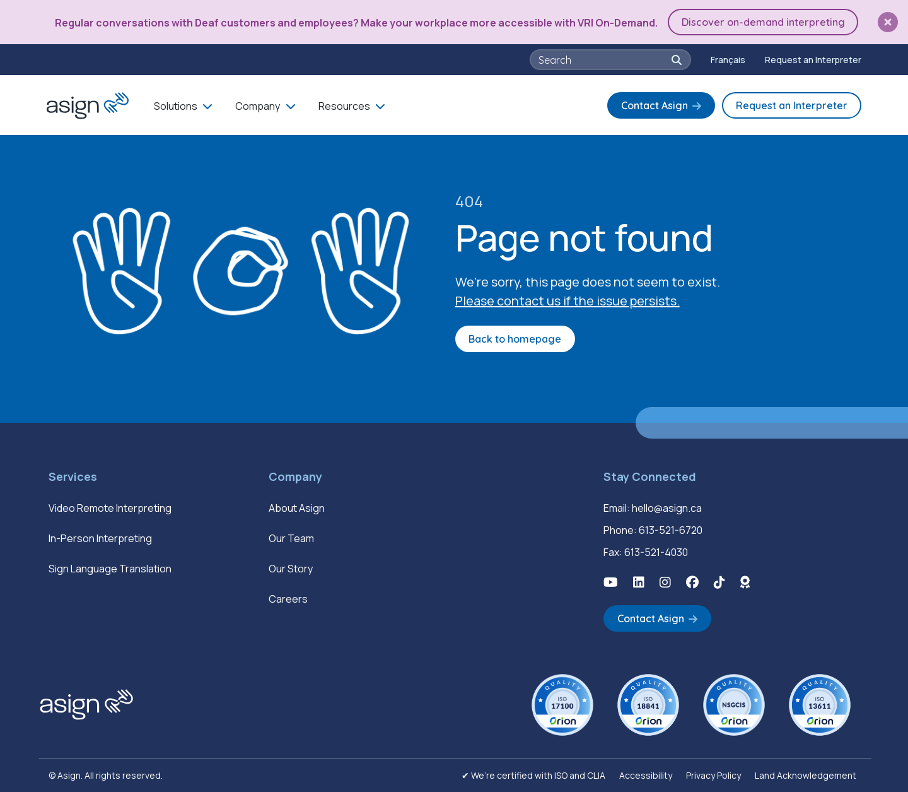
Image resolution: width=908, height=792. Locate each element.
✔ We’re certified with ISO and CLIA (533, 775)
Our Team (291, 538)
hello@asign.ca (667, 508)
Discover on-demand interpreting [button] (763, 22)
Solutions (175, 106)
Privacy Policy (713, 775)
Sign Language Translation (110, 569)
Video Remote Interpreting (110, 508)
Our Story (291, 569)
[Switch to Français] (728, 60)
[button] (888, 22)
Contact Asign (654, 105)
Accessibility (645, 775)
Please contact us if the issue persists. (567, 300)
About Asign (297, 508)
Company (257, 106)
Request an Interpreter (813, 60)
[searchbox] (604, 60)
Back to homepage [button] (515, 339)
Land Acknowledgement (805, 775)
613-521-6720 (670, 530)
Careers (288, 599)
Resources (344, 106)
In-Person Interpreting (100, 538)
